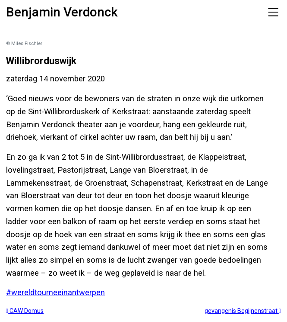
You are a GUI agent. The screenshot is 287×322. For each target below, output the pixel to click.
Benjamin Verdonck (62, 11)
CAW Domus (25, 310)
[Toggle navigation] (273, 12)
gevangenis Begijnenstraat (243, 310)
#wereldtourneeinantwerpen (55, 292)
